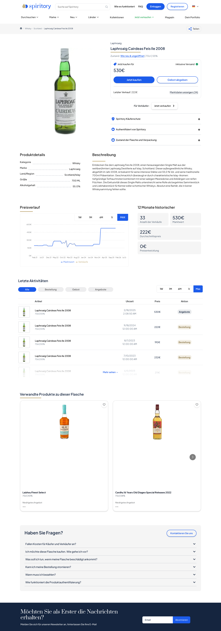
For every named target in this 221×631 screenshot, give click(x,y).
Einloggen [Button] (155, 6)
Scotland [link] (38, 28)
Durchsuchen (30, 17)
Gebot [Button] (75, 289)
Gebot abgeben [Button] (177, 79)
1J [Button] (112, 217)
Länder (93, 17)
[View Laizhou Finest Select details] (64, 456)
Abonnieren (181, 619)
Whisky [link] (28, 28)
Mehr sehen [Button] (110, 372)
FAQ (140, 6)
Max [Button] (198, 288)
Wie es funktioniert (124, 6)
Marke (54, 17)
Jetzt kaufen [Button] (134, 79)
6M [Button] (101, 217)
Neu (73, 17)
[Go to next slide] (193, 457)
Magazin (169, 17)
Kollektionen (117, 17)
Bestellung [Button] (51, 289)
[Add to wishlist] (104, 404)
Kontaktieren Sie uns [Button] (181, 533)
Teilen (194, 29)
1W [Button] (80, 217)
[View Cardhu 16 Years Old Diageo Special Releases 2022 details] (157, 456)
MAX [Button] (122, 217)
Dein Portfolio (192, 17)
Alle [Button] (27, 289)
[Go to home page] (37, 6)
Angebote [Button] (100, 289)
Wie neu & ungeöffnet (132, 55)
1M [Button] (90, 217)
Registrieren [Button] (177, 6)
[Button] (184, 92)
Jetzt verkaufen (144, 17)
